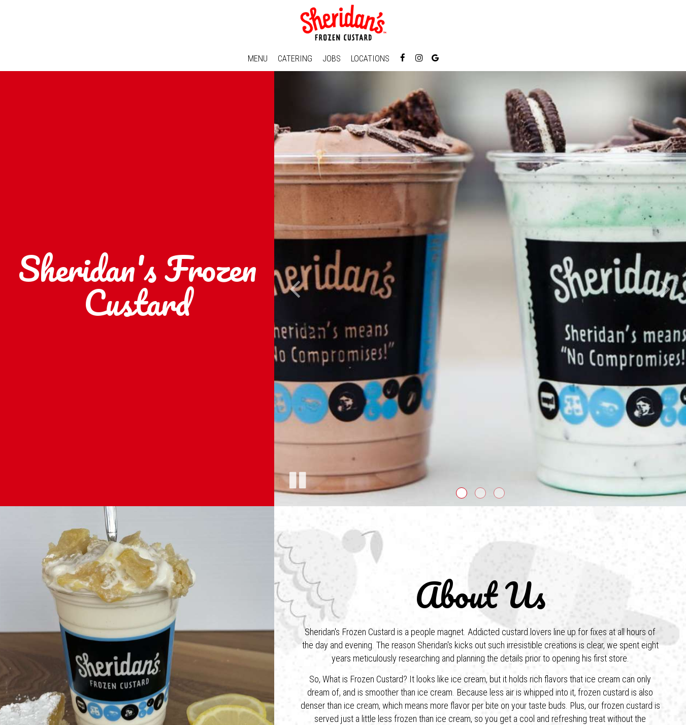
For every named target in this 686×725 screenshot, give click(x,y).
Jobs (331, 58)
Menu (258, 58)
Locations (370, 58)
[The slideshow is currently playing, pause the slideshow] (297, 478)
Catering (295, 58)
